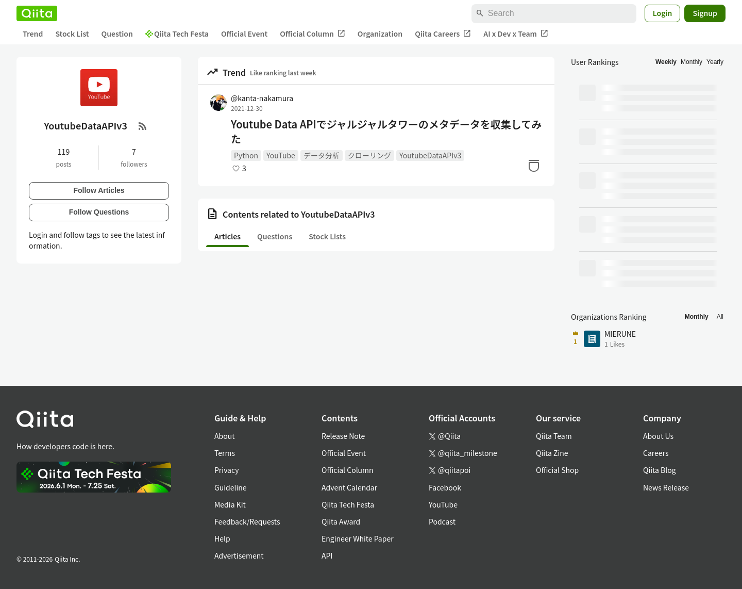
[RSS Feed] (142, 125)
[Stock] (534, 165)
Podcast (442, 521)
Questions (274, 236)
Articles (227, 236)
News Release (666, 487)
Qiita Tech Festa (177, 33)
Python (246, 155)
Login (662, 13)
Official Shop (557, 470)
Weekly (666, 62)
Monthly (691, 62)
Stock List (72, 33)
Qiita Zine (552, 453)
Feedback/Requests (247, 521)
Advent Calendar (349, 487)
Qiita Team (554, 436)
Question (117, 33)
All (720, 316)
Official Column (312, 33)
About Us (658, 436)
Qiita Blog (659, 470)
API (327, 555)
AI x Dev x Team (515, 33)
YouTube (280, 155)
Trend (33, 33)
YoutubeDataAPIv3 (430, 155)
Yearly (714, 62)
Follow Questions (99, 212)
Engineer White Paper (358, 538)
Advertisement (239, 555)
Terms (224, 453)
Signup (705, 13)
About (224, 436)
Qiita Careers (443, 33)
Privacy (226, 470)
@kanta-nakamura (262, 98)
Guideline (230, 487)
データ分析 (321, 155)
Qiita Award (341, 521)
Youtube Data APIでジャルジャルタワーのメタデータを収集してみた (386, 131)
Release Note (343, 436)
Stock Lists (327, 236)
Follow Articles (98, 190)
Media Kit (230, 504)
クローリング (369, 155)
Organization (380, 33)
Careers (655, 453)
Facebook (445, 487)
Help (222, 538)
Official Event (244, 33)
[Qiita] (36, 13)
